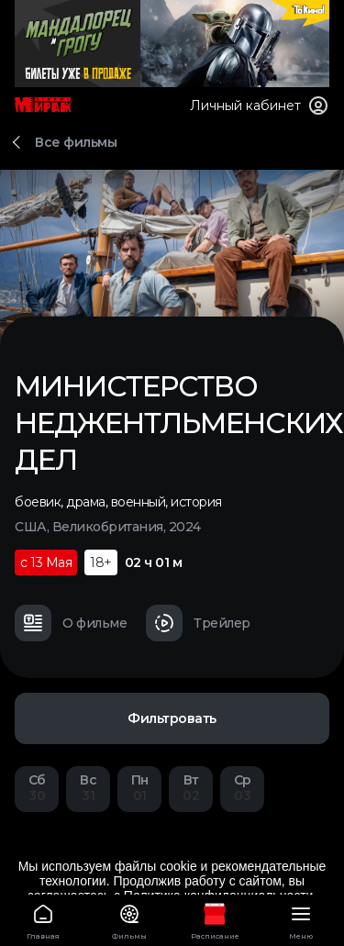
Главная (43, 918)
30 (36, 788)
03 (242, 788)
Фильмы (129, 918)
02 (190, 788)
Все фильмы (76, 142)
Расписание (215, 918)
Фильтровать (172, 718)
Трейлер (198, 623)
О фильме (71, 623)
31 (88, 788)
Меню (301, 918)
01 (139, 788)
